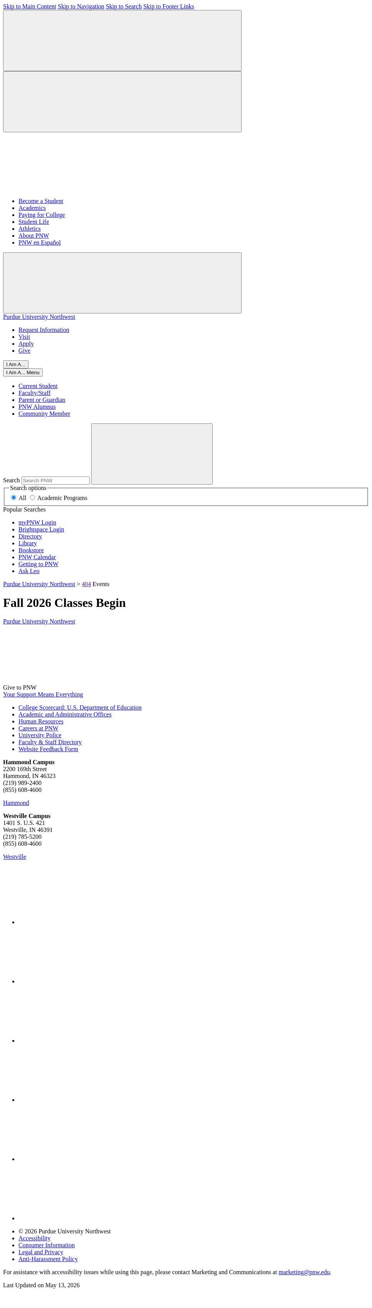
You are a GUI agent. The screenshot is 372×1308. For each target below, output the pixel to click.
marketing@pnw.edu (304, 1272)
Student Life (33, 221)
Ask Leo (29, 571)
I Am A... (15, 364)
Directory (30, 536)
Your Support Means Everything (43, 694)
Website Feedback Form (48, 749)
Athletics (29, 228)
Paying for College (41, 215)
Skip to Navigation (81, 6)
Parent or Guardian (41, 400)
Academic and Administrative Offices (65, 714)
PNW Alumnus (37, 406)
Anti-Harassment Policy (48, 1259)
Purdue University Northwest (39, 316)
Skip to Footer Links (168, 6)
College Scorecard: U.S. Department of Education (80, 707)
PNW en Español (39, 242)
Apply (26, 343)
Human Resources (40, 721)
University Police (40, 735)
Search (11, 480)
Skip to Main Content (29, 6)
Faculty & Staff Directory (50, 742)
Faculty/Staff (34, 393)
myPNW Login (37, 522)
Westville (14, 856)
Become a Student (40, 201)
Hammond (16, 803)
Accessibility (34, 1238)
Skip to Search (124, 6)
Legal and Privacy (40, 1252)
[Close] (23, 372)
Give (24, 350)
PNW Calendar (37, 557)
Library (27, 543)
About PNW (33, 235)
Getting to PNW (38, 564)
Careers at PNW (38, 728)
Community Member (44, 413)
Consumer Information (46, 1245)
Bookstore (31, 550)
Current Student (38, 386)
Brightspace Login (41, 529)
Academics (32, 208)
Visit (24, 336)
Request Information (43, 330)
